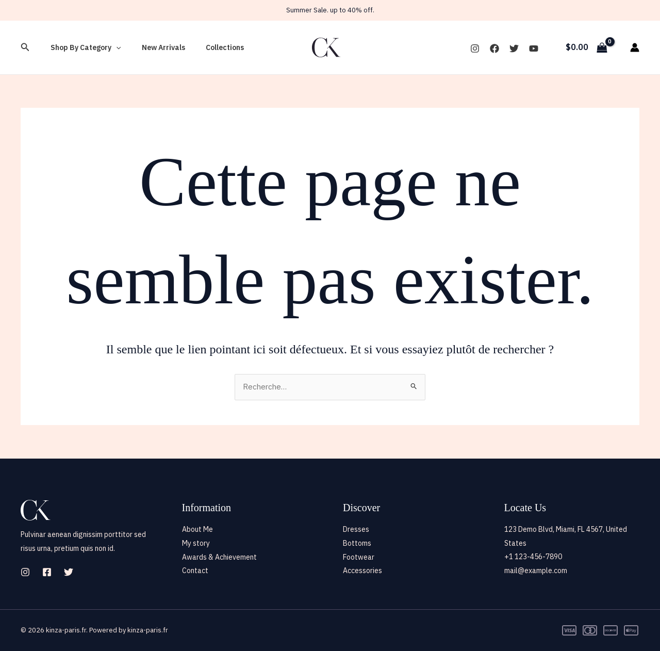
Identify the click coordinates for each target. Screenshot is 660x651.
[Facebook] (494, 48)
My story (196, 543)
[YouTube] (533, 48)
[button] (25, 47)
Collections (209, 47)
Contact (195, 570)
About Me (197, 529)
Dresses (356, 529)
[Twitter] (514, 48)
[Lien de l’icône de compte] (634, 47)
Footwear (358, 556)
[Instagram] (475, 48)
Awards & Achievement (219, 556)
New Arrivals (154, 47)
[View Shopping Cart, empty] (586, 47)
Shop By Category (82, 47)
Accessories (362, 570)
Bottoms (357, 543)
